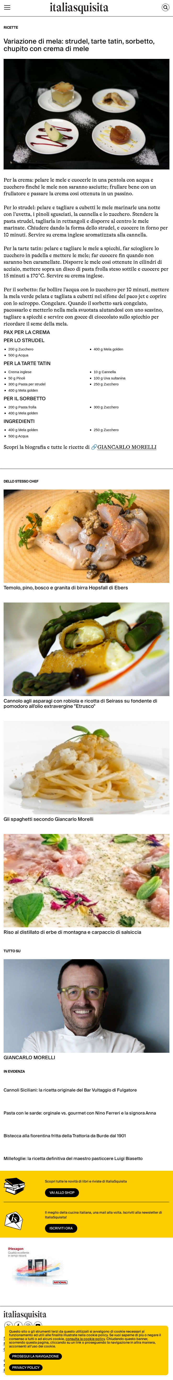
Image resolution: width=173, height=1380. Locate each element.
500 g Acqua (18, 355)
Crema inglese (20, 372)
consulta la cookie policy (85, 1339)
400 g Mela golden (108, 349)
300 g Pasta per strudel (26, 384)
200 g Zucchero (20, 349)
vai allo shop (62, 1193)
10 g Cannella (105, 372)
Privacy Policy (25, 1368)
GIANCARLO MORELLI (126, 447)
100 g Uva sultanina (110, 378)
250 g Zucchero (106, 384)
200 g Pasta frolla (22, 407)
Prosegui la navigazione (35, 1356)
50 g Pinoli (16, 378)
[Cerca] (165, 7)
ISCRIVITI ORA (61, 1228)
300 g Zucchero (106, 407)
